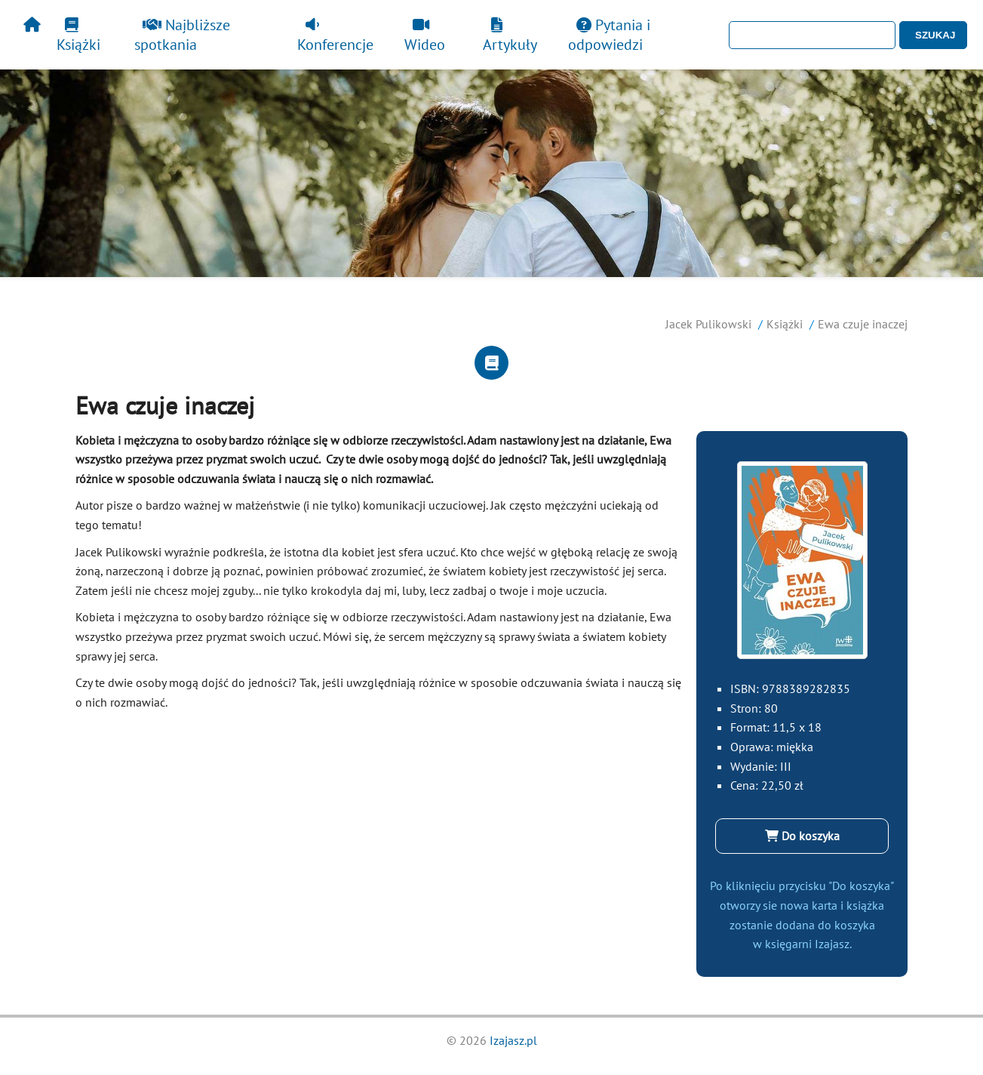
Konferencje (335, 35)
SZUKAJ (935, 35)
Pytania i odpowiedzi (609, 34)
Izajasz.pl (513, 1040)
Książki (78, 35)
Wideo (424, 35)
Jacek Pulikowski (708, 323)
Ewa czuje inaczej (863, 323)
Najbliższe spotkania (182, 34)
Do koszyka (802, 835)
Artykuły (510, 35)
